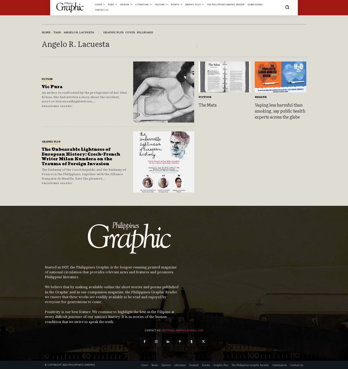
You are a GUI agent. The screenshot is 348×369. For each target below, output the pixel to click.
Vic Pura (52, 87)
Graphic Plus (51, 141)
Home (46, 32)
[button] (287, 7)
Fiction (47, 79)
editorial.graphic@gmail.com (183, 330)
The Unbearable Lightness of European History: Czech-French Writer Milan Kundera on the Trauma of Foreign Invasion (81, 157)
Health (261, 97)
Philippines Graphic (57, 106)
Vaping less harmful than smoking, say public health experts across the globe (280, 111)
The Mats (207, 105)
